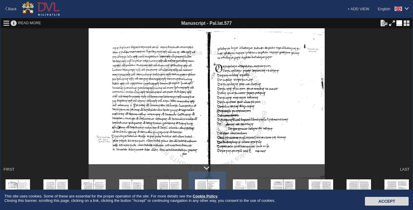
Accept (386, 201)
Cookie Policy (205, 196)
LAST (405, 169)
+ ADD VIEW (358, 9)
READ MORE (29, 23)
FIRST (9, 169)
